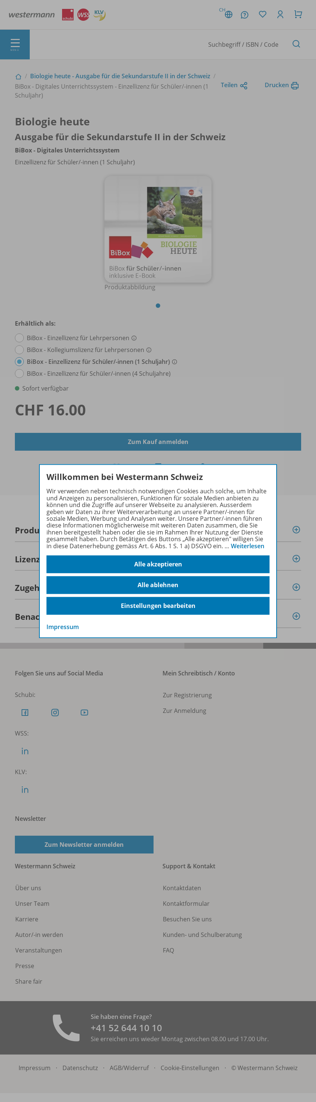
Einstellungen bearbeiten (158, 606)
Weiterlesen (247, 546)
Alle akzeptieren (158, 564)
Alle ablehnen (158, 585)
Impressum (62, 627)
